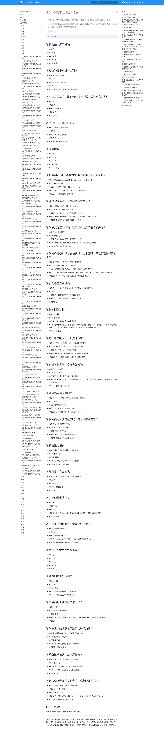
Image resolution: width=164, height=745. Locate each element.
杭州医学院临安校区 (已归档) (31, 158)
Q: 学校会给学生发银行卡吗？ (131, 84)
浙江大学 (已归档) (28, 250)
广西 (31, 499)
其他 (31, 533)
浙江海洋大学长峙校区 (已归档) (31, 358)
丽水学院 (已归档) (28, 81)
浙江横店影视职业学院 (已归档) (31, 343)
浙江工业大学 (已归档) (29, 272)
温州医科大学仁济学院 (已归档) (31, 429)
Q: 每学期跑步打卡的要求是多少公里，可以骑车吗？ (132, 31)
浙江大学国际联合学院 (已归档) (31, 254)
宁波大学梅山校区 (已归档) (31, 123)
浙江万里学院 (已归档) (29, 204)
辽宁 (31, 40)
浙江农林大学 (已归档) (29, 231)
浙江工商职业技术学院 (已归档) (31, 297)
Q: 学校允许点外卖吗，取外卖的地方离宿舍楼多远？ (132, 40)
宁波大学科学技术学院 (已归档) (31, 127)
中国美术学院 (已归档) (29, 61)
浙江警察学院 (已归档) (29, 397)
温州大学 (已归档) (28, 435)
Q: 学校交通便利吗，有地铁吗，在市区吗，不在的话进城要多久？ (133, 45)
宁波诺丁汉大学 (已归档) (30, 145)
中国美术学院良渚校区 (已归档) (31, 69)
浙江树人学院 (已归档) (29, 335)
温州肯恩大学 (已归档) (29, 446)
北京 (31, 26)
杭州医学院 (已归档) (28, 156)
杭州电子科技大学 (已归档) (31, 183)
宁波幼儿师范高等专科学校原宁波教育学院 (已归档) (31, 139)
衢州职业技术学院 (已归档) (31, 471)
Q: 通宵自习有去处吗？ (129, 74)
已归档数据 (31, 23)
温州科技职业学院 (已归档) (31, 441)
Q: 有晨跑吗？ (126, 27)
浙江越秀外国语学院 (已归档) (31, 407)
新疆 (31, 530)
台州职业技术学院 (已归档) (31, 97)
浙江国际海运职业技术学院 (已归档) (31, 244)
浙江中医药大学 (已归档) (30, 211)
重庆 (31, 505)
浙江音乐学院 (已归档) (29, 422)
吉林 (31, 42)
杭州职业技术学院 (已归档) (31, 195)
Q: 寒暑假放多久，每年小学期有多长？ (132, 36)
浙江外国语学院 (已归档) (30, 248)
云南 (31, 513)
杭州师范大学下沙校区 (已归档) (31, 165)
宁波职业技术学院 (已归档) (31, 143)
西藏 (31, 516)
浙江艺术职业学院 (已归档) (31, 391)
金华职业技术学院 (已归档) (31, 474)
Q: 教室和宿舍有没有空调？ (131, 17)
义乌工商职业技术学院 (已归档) (31, 87)
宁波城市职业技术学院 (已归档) (31, 116)
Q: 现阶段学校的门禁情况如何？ (132, 98)
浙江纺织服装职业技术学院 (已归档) (31, 378)
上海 (31, 48)
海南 (31, 502)
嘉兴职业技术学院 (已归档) (31, 108)
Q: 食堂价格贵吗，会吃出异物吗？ (131, 60)
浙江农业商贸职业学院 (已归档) (31, 227)
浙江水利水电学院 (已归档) (31, 347)
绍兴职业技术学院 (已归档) (31, 465)
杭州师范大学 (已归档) (29, 161)
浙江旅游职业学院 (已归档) (31, 327)
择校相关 (31, 17)
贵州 (31, 510)
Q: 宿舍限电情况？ (128, 71)
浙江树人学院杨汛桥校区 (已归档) (31, 339)
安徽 (31, 477)
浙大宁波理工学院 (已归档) (31, 201)
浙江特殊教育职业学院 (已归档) (31, 363)
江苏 (31, 51)
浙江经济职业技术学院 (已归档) (31, 383)
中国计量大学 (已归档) (29, 78)
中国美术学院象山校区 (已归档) (31, 74)
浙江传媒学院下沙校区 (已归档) (31, 222)
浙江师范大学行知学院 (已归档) (31, 314)
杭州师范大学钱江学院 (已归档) (31, 179)
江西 (31, 482)
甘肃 (31, 521)
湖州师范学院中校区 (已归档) (31, 455)
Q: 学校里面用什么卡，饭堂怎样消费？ (132, 81)
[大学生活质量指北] (21, 2)
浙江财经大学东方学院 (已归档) (31, 403)
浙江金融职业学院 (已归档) (31, 415)
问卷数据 (31, 20)
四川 (31, 507)
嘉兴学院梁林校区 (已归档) (31, 105)
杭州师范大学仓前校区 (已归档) (31, 170)
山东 (31, 485)
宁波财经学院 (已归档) (29, 148)
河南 (31, 488)
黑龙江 (31, 45)
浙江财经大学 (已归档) (29, 400)
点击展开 (53, 36)
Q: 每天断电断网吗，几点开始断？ (131, 55)
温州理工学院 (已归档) (29, 438)
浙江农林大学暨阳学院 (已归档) (31, 234)
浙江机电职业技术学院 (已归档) (31, 331)
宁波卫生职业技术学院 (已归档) (31, 112)
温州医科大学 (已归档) (29, 425)
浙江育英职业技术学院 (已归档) (31, 387)
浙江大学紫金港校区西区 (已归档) (31, 263)
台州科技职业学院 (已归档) (31, 94)
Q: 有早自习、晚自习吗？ (130, 25)
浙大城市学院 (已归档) (29, 198)
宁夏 (31, 527)
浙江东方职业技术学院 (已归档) (31, 207)
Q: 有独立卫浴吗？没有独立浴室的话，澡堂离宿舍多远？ (132, 21)
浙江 (31, 54)
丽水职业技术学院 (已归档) (31, 83)
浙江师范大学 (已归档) (29, 306)
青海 (31, 524)
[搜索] (106, 2)
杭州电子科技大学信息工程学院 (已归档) (31, 187)
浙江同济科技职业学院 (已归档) (31, 239)
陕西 (31, 519)
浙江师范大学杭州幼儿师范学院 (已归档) (31, 309)
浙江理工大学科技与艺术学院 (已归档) (31, 370)
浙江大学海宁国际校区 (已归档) (31, 259)
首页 (21, 14)
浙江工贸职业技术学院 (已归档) (31, 302)
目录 (123, 11)
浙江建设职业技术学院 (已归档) (31, 324)
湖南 (31, 493)
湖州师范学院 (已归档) (29, 452)
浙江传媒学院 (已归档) (29, 219)
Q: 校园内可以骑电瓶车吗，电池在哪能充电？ (132, 68)
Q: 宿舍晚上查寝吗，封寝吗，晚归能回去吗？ (132, 101)
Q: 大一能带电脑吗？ (129, 77)
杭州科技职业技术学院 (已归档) (31, 191)
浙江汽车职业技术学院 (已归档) (31, 351)
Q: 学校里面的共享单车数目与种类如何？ (132, 94)
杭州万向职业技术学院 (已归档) (31, 152)
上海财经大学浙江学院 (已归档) (31, 57)
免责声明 (51, 20)
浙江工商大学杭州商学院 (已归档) (31, 293)
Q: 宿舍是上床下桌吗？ (129, 14)
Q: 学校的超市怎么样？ (129, 87)
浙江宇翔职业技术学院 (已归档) (31, 268)
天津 (31, 28)
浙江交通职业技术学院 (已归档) (31, 215)
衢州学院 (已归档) (28, 468)
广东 (31, 496)
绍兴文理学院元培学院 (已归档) (31, 461)
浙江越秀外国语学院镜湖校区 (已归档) (31, 411)
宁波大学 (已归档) (28, 120)
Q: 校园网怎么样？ (128, 52)
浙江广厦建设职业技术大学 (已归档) (31, 319)
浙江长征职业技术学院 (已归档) (31, 418)
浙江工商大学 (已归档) (29, 289)
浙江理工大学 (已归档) (29, 367)
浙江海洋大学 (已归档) (29, 355)
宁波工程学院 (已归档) (29, 130)
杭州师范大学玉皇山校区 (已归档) (31, 174)
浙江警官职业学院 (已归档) (31, 394)
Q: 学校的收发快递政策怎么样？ (132, 90)
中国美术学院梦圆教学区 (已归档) (31, 65)
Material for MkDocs (32, 742)
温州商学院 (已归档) (28, 433)
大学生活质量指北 (26, 11)
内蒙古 (31, 37)
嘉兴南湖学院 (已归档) (29, 99)
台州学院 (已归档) (28, 91)
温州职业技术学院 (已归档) (31, 444)
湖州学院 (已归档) (28, 449)
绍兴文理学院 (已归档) (29, 458)
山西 (31, 34)
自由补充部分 (126, 105)
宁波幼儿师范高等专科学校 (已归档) (31, 134)
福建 (31, 479)
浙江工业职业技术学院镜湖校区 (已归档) (31, 285)
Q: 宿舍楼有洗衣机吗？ (129, 49)
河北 (31, 31)
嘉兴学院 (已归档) (28, 102)
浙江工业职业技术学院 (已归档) (31, 280)
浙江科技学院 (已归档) (29, 374)
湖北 (31, 491)
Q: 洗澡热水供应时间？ (129, 64)
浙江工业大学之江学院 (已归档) (31, 276)
